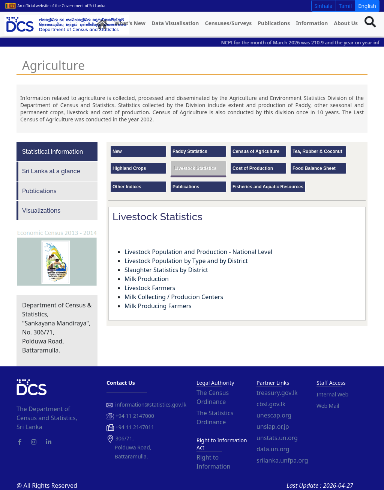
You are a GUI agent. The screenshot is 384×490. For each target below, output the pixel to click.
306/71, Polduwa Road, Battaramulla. (129, 447)
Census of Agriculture (255, 151)
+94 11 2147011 (130, 427)
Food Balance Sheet (314, 168)
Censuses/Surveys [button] (228, 23)
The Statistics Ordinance (214, 417)
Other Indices (126, 186)
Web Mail (327, 405)
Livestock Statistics (195, 168)
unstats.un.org (277, 438)
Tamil (345, 5)
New (117, 151)
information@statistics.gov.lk (146, 404)
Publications (274, 23)
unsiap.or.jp (272, 426)
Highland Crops (129, 168)
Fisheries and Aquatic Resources (267, 186)
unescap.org (273, 415)
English (367, 5)
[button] (102, 24)
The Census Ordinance (212, 397)
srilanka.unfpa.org (282, 460)
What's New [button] (130, 23)
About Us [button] (346, 23)
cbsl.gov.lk (270, 404)
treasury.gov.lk (277, 393)
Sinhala (324, 5)
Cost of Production (252, 168)
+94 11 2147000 (130, 416)
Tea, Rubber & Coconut (317, 151)
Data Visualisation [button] (175, 23)
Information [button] (312, 23)
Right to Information (213, 461)
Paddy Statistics (189, 151)
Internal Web (332, 394)
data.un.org (273, 449)
